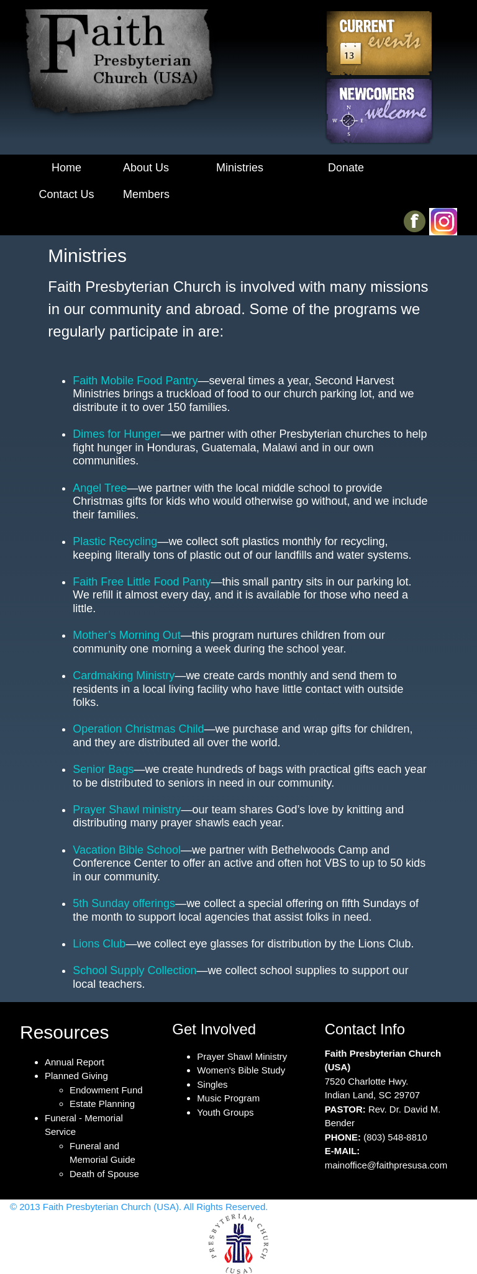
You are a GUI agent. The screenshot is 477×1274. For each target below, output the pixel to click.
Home (66, 167)
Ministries (239, 167)
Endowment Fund (106, 1090)
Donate (346, 167)
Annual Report (74, 1062)
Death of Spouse (104, 1173)
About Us (146, 167)
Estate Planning (102, 1103)
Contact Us (66, 194)
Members (146, 194)
